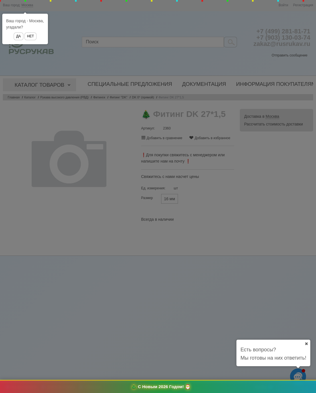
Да (18, 36)
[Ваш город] (306, 344)
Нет (30, 36)
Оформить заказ (295, 387)
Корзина (261, 387)
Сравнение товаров (60, 387)
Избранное (93, 387)
